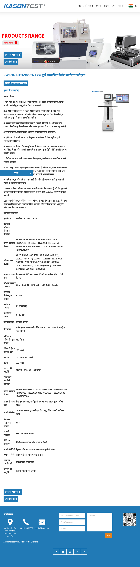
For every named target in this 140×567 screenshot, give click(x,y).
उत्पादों (98, 6)
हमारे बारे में (88, 6)
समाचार (121, 6)
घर (79, 6)
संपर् (113, 6)
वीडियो (106, 6)
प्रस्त (108, 536)
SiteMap (34, 542)
